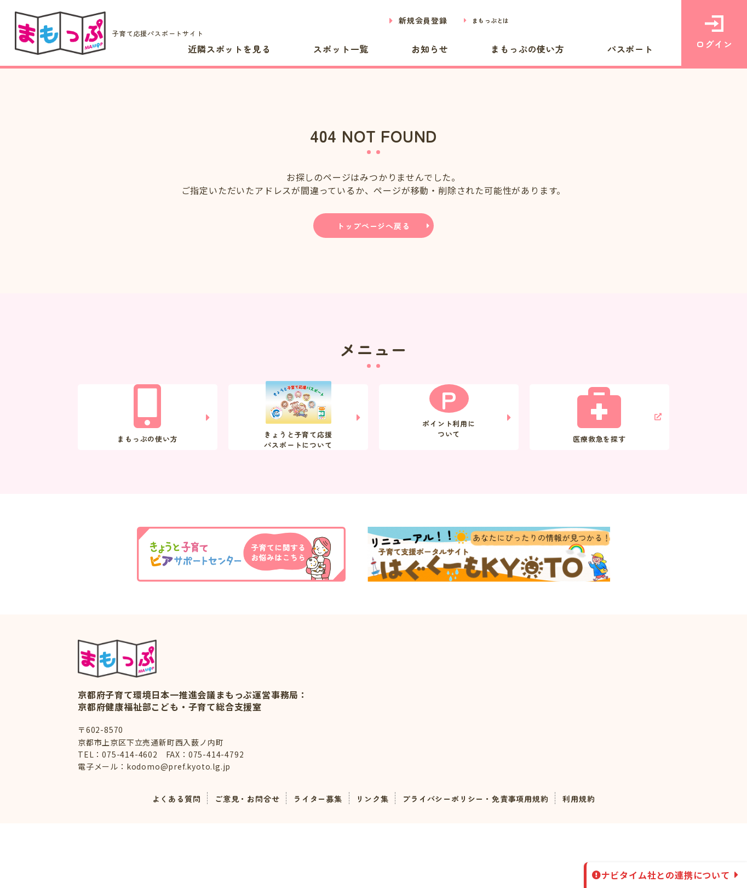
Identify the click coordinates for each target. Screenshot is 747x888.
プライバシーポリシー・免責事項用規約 (486, 862)
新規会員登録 (410, 20)
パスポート (640, 48)
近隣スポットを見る (317, 48)
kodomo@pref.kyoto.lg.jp (179, 831)
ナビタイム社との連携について (665, 874)
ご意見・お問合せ (232, 862)
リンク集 (371, 862)
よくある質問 (154, 862)
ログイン (714, 32)
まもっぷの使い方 (557, 48)
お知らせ (478, 48)
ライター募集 (311, 862)
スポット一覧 (411, 48)
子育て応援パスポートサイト (117, 33)
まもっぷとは (485, 20)
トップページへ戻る (373, 225)
